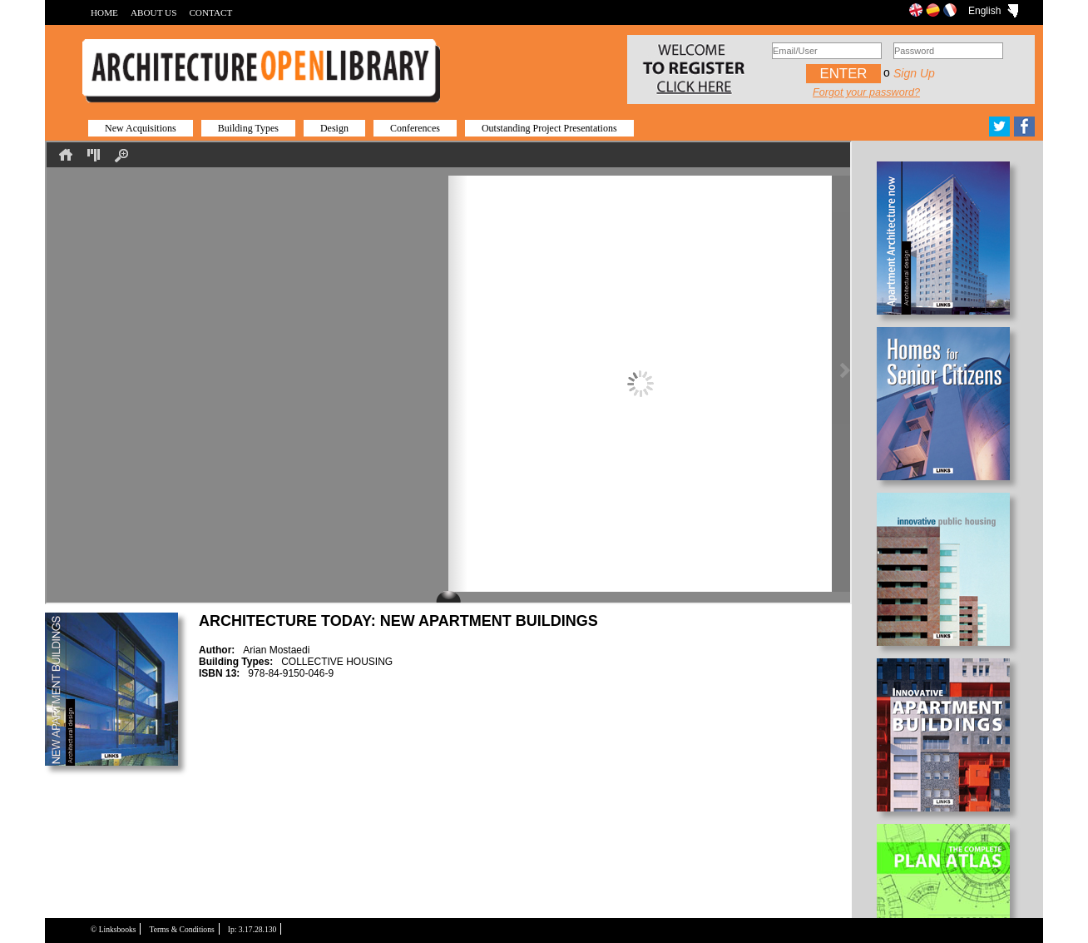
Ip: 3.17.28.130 (252, 929)
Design (334, 128)
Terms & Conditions (181, 929)
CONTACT (210, 12)
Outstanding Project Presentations (549, 128)
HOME (104, 12)
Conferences (415, 128)
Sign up (914, 73)
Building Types (248, 128)
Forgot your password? (866, 92)
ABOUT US (153, 12)
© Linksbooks (113, 929)
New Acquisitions (140, 128)
